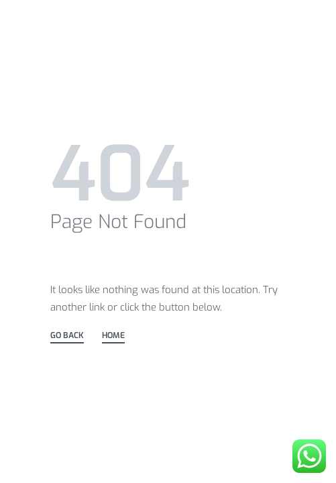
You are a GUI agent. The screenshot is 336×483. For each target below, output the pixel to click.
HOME (113, 336)
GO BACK (67, 336)
